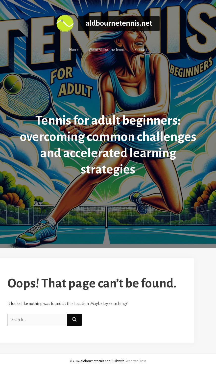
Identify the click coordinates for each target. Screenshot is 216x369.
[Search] (74, 320)
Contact (141, 50)
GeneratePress (135, 361)
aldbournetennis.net (119, 23)
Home (74, 50)
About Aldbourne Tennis (107, 50)
